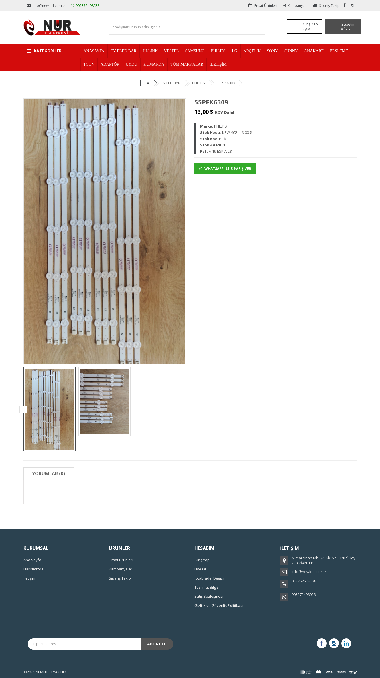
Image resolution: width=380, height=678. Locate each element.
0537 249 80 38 (304, 581)
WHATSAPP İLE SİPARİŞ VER (225, 168)
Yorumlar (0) (48, 473)
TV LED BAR (170, 82)
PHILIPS (198, 82)
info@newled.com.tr (46, 5)
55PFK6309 (226, 82)
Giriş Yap (202, 559)
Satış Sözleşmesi (208, 596)
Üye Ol (200, 569)
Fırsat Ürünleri (262, 5)
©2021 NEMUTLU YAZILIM (44, 672)
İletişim (29, 578)
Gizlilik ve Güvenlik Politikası (218, 605)
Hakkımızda (33, 569)
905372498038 (85, 5)
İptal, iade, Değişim (210, 578)
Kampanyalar (296, 5)
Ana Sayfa (32, 559)
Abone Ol (157, 644)
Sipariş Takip (326, 5)
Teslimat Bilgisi (207, 587)
